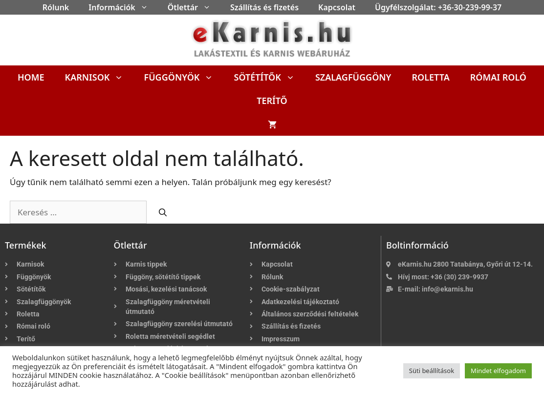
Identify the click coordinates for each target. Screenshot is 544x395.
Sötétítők (269, 77)
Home (31, 77)
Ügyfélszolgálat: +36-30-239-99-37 (438, 7)
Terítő (272, 100)
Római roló (498, 77)
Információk (122, 7)
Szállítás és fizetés (264, 7)
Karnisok (99, 77)
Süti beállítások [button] (431, 370)
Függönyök (183, 77)
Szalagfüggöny (353, 77)
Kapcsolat (336, 7)
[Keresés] (163, 212)
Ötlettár (194, 7)
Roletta (430, 77)
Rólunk (56, 7)
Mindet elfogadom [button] (498, 370)
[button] (146, 7)
